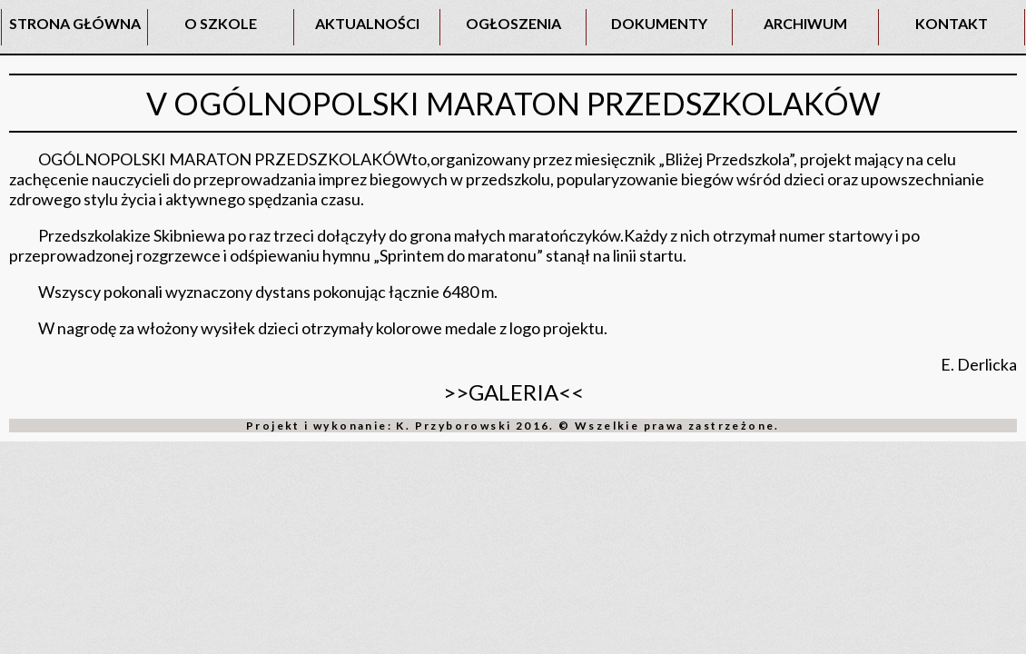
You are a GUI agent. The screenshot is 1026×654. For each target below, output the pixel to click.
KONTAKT (951, 23)
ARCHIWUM (805, 23)
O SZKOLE (220, 23)
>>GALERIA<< (513, 392)
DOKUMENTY (659, 23)
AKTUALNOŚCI (367, 23)
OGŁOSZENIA (513, 23)
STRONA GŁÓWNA (75, 23)
